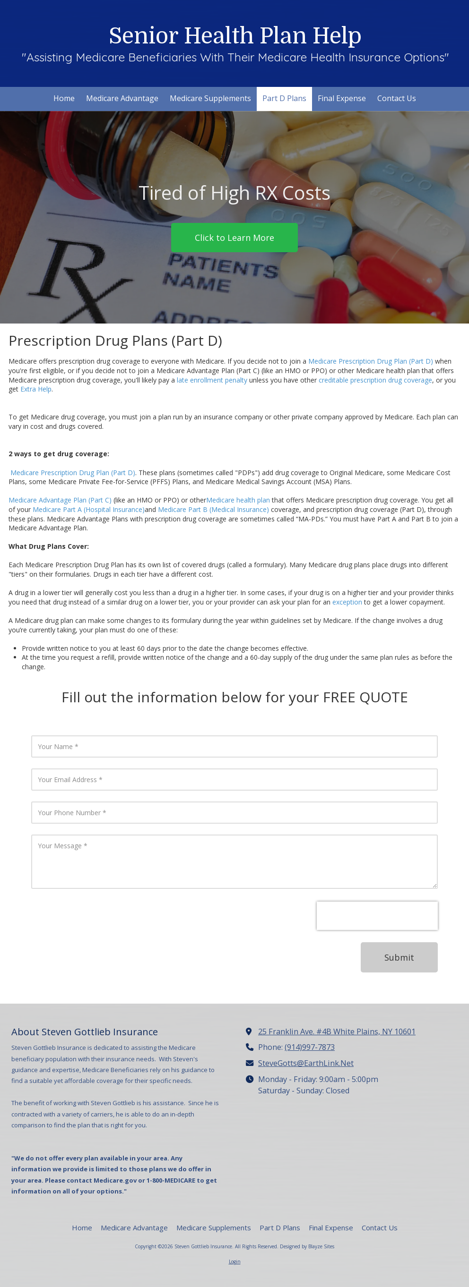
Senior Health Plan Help (235, 36)
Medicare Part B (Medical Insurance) (213, 509)
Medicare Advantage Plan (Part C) (60, 499)
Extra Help (36, 388)
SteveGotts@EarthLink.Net (306, 1063)
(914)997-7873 (310, 1047)
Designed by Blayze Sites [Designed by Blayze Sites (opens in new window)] (307, 1246)
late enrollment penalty (212, 379)
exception (347, 601)
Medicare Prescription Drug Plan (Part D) (370, 361)
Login (235, 1261)
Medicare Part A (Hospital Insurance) (89, 509)
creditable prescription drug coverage (375, 379)
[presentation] (377, 916)
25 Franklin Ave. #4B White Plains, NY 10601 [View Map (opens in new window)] (337, 1031)
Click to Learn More (234, 237)
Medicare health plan (238, 499)
